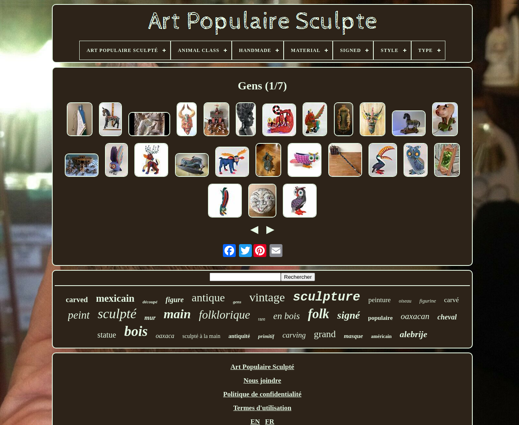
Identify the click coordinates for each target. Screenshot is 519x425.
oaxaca (165, 335)
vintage (267, 297)
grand (325, 334)
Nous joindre (262, 380)
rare (262, 319)
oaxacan (415, 316)
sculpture (326, 297)
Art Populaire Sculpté (262, 367)
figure (174, 300)
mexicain (115, 298)
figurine (427, 301)
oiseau (405, 301)
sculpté (117, 313)
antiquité (239, 336)
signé (348, 315)
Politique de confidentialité (262, 394)
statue (106, 334)
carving (294, 335)
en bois (286, 316)
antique (208, 297)
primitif (266, 336)
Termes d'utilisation (262, 408)
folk (318, 314)
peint (79, 315)
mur (150, 317)
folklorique (224, 314)
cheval (447, 317)
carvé (451, 300)
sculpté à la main (201, 336)
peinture (379, 300)
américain (381, 336)
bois (136, 331)
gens (237, 301)
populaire (380, 318)
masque (353, 336)
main (177, 314)
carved (77, 299)
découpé (149, 301)
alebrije (413, 334)
